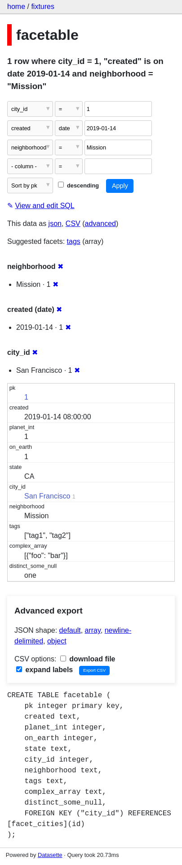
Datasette (50, 855)
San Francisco (47, 496)
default (70, 630)
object (57, 641)
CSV (73, 223)
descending (78, 185)
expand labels (44, 669)
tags (73, 241)
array (93, 630)
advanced (100, 223)
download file (87, 659)
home (16, 6)
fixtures (42, 6)
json (55, 223)
